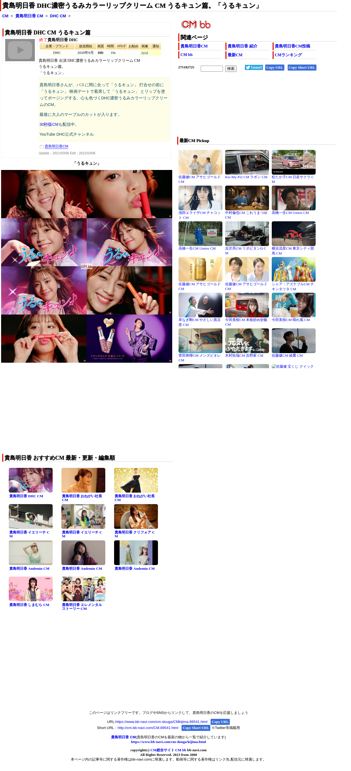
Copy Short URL (302, 67)
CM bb (186, 54)
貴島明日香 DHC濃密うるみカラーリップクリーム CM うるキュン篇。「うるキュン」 (132, 5)
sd (146, 52)
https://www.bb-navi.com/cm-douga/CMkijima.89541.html (161, 722)
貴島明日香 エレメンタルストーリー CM (82, 607)
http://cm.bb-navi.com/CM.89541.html (148, 728)
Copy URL (274, 67)
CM (5, 16)
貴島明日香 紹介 (242, 46)
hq (143, 52)
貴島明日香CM (194, 46)
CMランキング (288, 55)
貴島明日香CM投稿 (292, 46)
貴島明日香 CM (29, 16)
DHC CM (58, 16)
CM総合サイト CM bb (168, 750)
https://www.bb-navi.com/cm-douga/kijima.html (168, 742)
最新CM (235, 55)
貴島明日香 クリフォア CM (135, 534)
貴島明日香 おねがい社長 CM (82, 498)
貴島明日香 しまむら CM (29, 605)
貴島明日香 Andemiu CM (29, 568)
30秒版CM (48, 124)
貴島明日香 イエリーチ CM (29, 534)
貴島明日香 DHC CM (26, 496)
